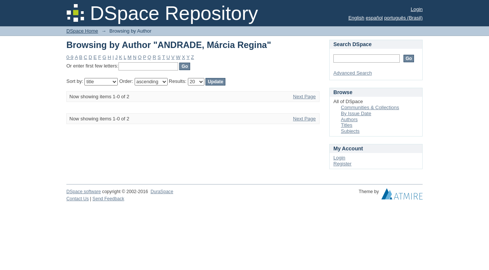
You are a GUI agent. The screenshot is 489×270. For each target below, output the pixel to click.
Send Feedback (108, 198)
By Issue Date (356, 113)
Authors (349, 119)
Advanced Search (352, 73)
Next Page (304, 96)
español (374, 18)
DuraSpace (161, 191)
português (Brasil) (403, 18)
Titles (346, 125)
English (356, 18)
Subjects (350, 131)
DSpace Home (82, 31)
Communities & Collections (370, 107)
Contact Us (77, 198)
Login (417, 9)
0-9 (70, 57)
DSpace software (83, 191)
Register (342, 163)
